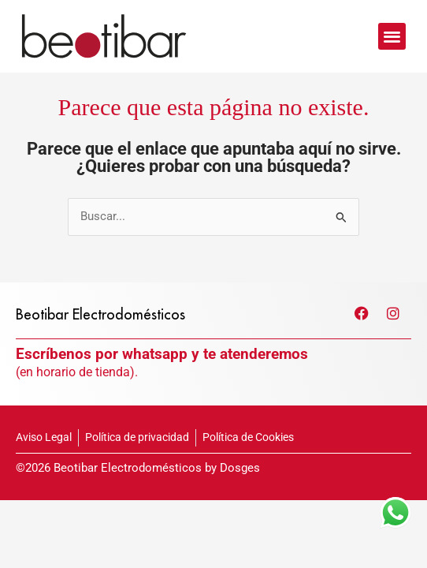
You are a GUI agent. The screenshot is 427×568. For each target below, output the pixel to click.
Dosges (240, 495)
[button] (392, 36)
